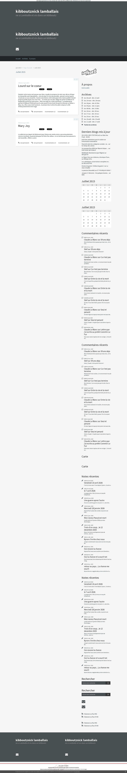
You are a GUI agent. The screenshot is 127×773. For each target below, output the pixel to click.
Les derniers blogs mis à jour (53, 767)
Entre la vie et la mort (100, 278)
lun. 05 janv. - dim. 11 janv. (92, 106)
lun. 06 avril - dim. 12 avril (91, 98)
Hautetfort (66, 765)
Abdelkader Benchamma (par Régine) (93, 153)
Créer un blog (61, 765)
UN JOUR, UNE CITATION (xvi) (91, 135)
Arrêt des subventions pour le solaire (93, 140)
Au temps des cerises (88, 146)
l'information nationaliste (89, 141)
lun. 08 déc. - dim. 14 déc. (91, 108)
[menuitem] (19, 58)
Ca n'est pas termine (99, 269)
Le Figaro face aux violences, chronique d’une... (96, 157)
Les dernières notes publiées (64, 767)
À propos (32, 59)
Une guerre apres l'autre (94, 500)
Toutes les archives (90, 125)
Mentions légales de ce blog (54, 769)
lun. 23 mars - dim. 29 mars (92, 101)
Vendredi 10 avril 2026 (93, 482)
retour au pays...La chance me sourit (96, 567)
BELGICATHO (88, 163)
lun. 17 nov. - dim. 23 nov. (91, 114)
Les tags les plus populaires (74, 767)
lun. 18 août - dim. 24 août (92, 119)
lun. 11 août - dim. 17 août (92, 122)
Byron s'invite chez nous (94, 539)
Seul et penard (97, 320)
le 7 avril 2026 (89, 490)
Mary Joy (24, 126)
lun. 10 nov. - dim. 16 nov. (91, 116)
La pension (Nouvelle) (88, 170)
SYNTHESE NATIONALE (89, 150)
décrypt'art (85, 154)
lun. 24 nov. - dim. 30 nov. (91, 111)
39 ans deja (105, 239)
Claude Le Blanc (90, 239)
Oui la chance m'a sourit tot (95, 557)
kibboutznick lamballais (37, 11)
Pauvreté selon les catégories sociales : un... (95, 144)
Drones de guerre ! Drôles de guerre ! (93, 166)
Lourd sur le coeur (29, 86)
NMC (83, 175)
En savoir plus (77, 771)
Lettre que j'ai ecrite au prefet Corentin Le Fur (97, 332)
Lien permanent (23, 111)
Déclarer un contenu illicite (44, 769)
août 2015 (38, 68)
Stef (85, 249)
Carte (85, 456)
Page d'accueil (27, 68)
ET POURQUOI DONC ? (104, 170)
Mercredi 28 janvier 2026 (94, 508)
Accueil (18, 59)
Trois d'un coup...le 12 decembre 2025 (93, 528)
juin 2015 (18, 68)
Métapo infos (88, 159)
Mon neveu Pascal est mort (95, 518)
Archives (25, 59)
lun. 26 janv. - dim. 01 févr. (92, 103)
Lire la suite (85, 88)
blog (85, 769)
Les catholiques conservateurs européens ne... (95, 162)
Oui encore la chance (92, 549)
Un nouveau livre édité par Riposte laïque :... (95, 148)
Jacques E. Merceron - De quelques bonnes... (95, 173)
